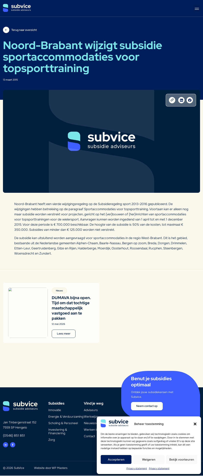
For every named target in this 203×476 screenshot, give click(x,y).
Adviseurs (91, 410)
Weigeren (148, 460)
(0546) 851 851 (14, 436)
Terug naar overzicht (24, 30)
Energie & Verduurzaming (65, 417)
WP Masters (59, 468)
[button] (195, 424)
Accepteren (116, 460)
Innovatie (54, 410)
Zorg (51, 440)
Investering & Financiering (57, 431)
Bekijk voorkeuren (181, 460)
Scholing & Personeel (63, 423)
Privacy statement (136, 468)
